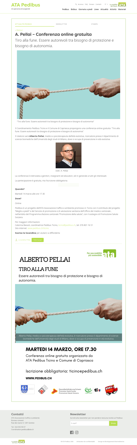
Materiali (122, 9)
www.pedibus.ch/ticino (38, 228)
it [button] (106, 4)
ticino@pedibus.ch (67, 225)
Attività (113, 9)
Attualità (104, 9)
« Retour (19, 30)
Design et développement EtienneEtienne (111, 442)
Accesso (81, 4)
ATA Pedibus (25, 5)
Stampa (94, 24)
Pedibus (65, 9)
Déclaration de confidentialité (86, 442)
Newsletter (61, 24)
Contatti (98, 4)
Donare (91, 4)
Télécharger (37, 240)
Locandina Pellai (24, 240)
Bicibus (74, 9)
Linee (96, 9)
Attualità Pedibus (23, 24)
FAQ (86, 4)
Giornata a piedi (85, 9)
